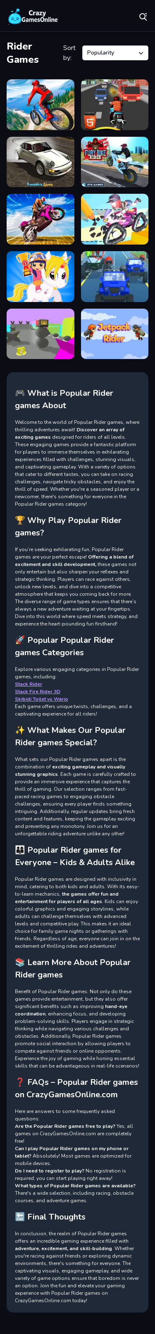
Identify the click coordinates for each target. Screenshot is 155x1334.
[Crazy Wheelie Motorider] (40, 219)
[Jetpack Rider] (115, 334)
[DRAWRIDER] (115, 219)
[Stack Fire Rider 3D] (40, 334)
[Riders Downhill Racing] (40, 104)
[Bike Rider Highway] (115, 104)
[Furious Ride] (115, 276)
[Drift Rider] (40, 162)
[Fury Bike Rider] (115, 162)
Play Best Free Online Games (33, 16)
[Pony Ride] (40, 276)
